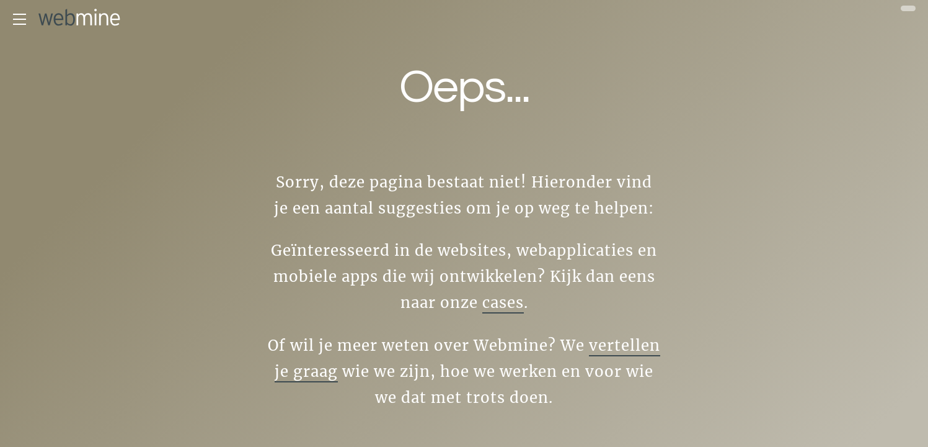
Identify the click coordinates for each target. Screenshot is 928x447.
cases (503, 302)
